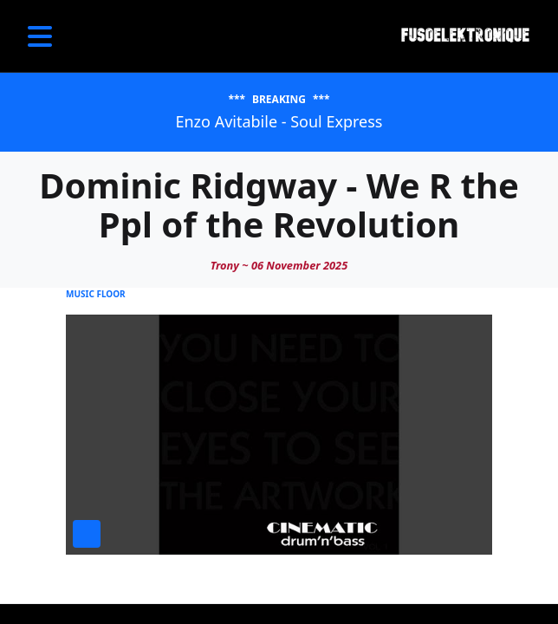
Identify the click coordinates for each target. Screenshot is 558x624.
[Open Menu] (40, 36)
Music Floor (96, 294)
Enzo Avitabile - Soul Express (278, 121)
